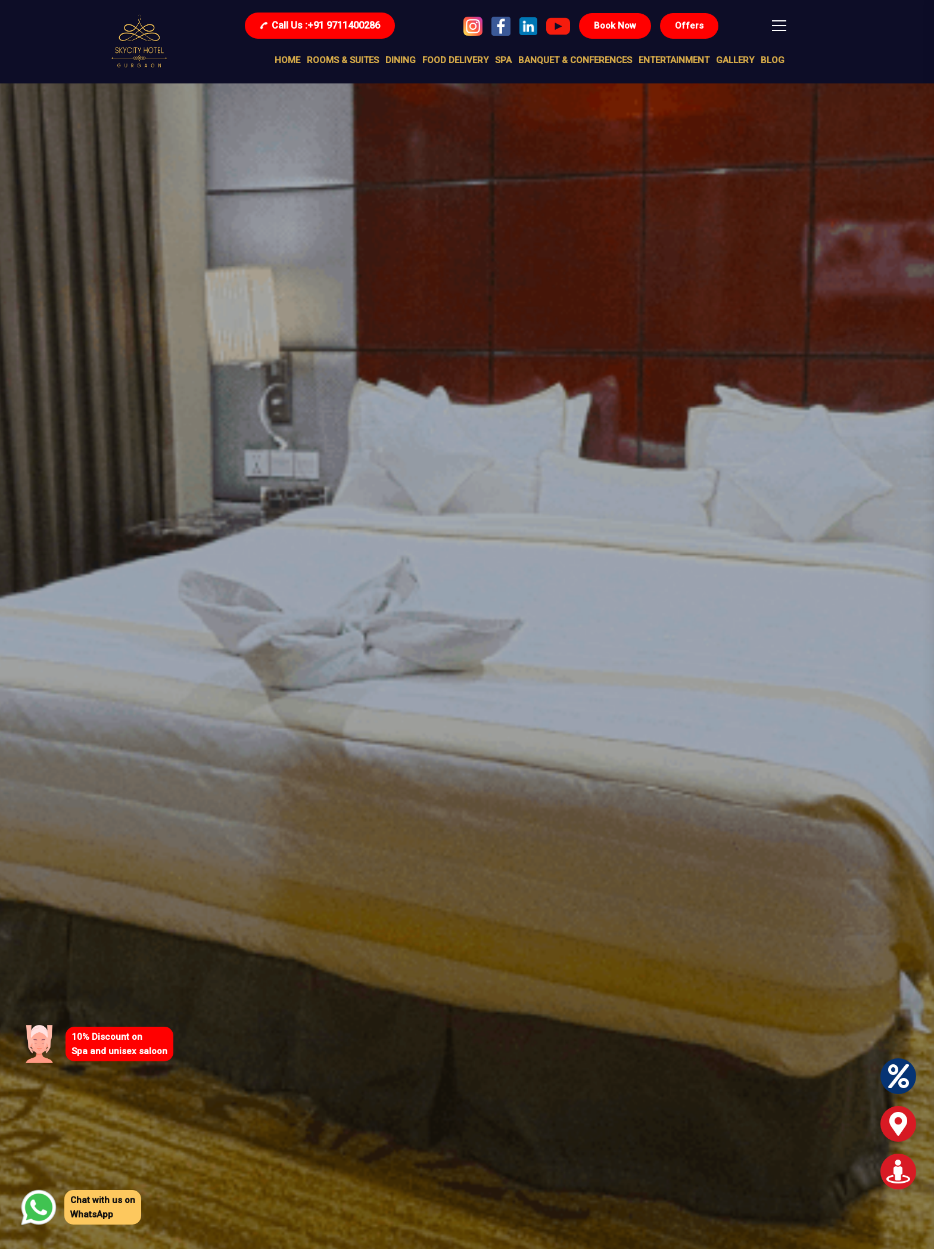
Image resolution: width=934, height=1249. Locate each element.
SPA (503, 60)
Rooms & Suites (343, 60)
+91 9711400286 (320, 25)
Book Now (615, 25)
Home (287, 60)
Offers (689, 25)
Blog (772, 60)
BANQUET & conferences (575, 60)
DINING (400, 60)
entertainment (674, 60)
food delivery (455, 60)
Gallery (735, 60)
